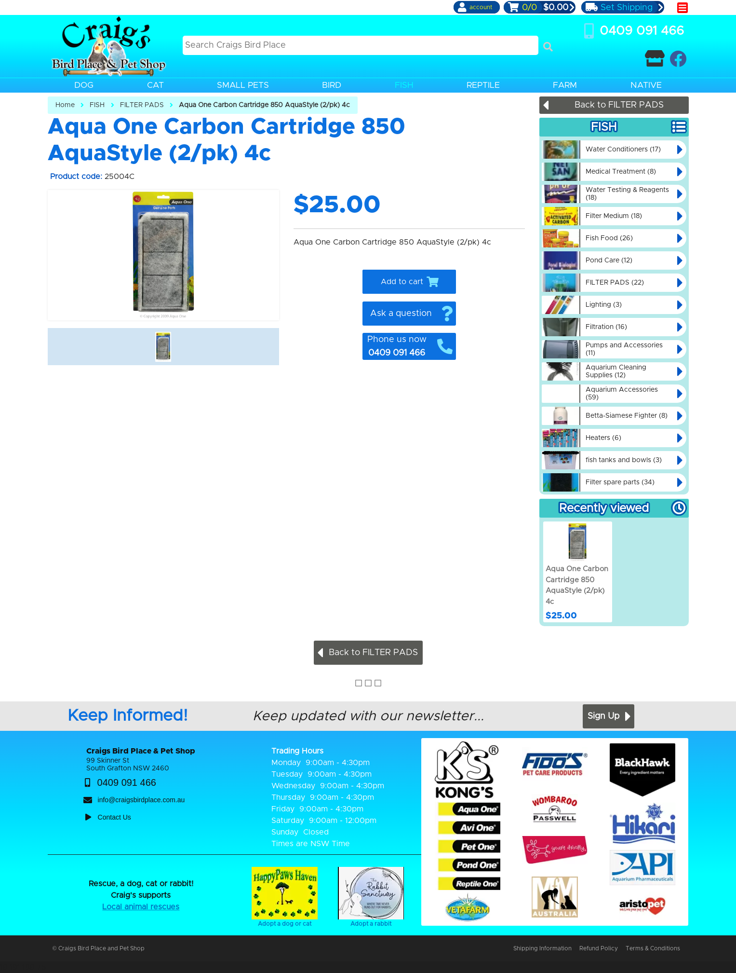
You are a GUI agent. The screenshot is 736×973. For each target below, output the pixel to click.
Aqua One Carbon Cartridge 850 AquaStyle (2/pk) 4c (264, 105)
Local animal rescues (140, 907)
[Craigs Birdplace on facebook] (678, 58)
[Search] (548, 46)
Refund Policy (598, 948)
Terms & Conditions (653, 948)
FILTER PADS (142, 105)
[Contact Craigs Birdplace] (654, 58)
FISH (97, 105)
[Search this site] (361, 45)
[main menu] (682, 7)
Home (65, 105)
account (480, 7)
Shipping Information (542, 948)
